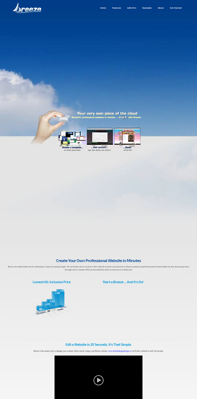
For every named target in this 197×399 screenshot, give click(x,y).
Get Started (176, 8)
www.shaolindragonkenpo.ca (120, 351)
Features (116, 8)
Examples (147, 8)
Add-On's (131, 8)
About (161, 8)
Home (103, 8)
